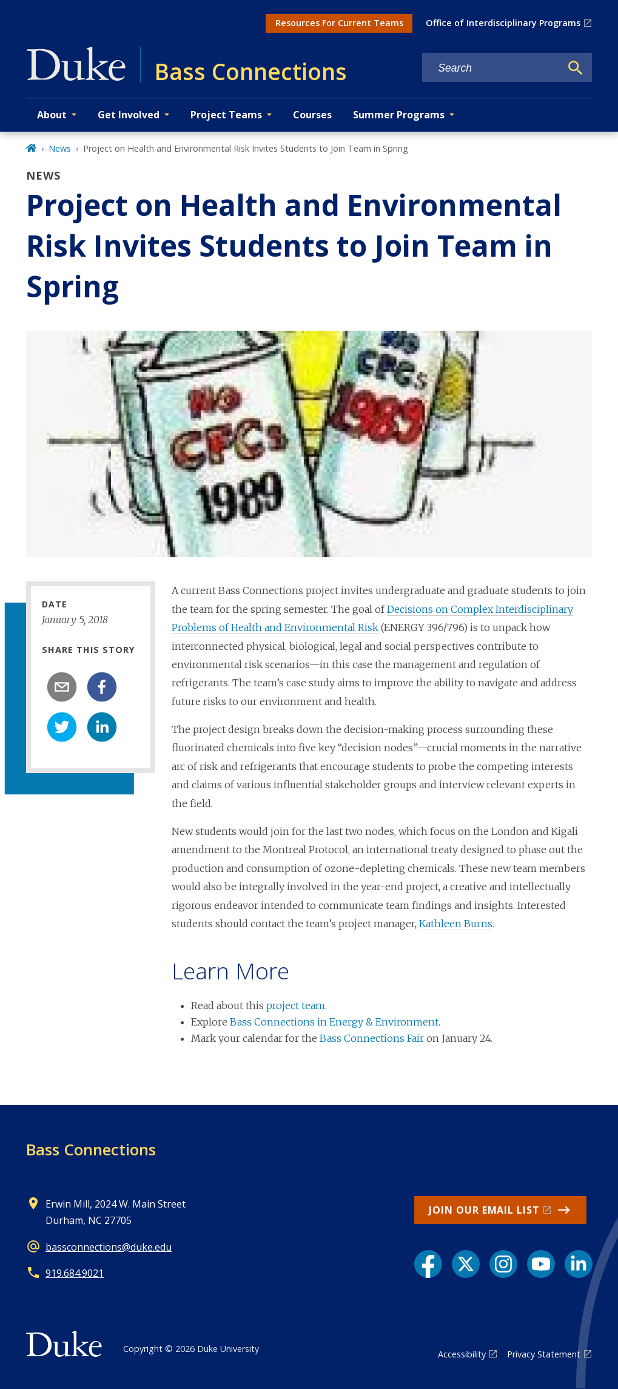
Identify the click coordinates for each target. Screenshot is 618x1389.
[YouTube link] (541, 1264)
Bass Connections (91, 1149)
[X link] (466, 1264)
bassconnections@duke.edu (108, 1247)
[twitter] (62, 727)
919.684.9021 (74, 1273)
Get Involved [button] (129, 114)
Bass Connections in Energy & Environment (334, 1022)
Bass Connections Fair (372, 1038)
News (60, 148)
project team (295, 1005)
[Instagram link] (503, 1264)
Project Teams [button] (226, 114)
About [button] (52, 114)
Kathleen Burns (455, 924)
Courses (312, 114)
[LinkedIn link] (579, 1264)
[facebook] (102, 687)
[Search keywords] (491, 68)
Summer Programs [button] (399, 114)
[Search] (575, 68)
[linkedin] (102, 727)
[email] (62, 687)
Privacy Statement (543, 1354)
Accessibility (462, 1354)
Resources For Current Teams (339, 23)
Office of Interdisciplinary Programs (503, 23)
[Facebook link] (428, 1264)
